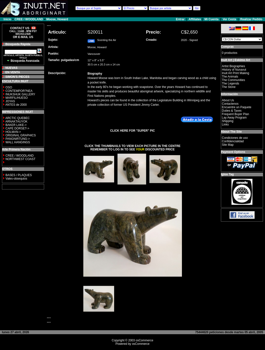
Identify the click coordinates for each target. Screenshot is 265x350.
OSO (8, 87)
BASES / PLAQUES (18, 175)
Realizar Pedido (251, 19)
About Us (228, 100)
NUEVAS (11, 68)
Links (225, 124)
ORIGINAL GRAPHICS (20, 135)
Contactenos (230, 103)
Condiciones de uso (235, 138)
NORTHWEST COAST (20, 159)
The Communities (233, 80)
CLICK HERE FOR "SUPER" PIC (132, 130)
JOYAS (10, 101)
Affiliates (195, 19)
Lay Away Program (234, 117)
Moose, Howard (57, 19)
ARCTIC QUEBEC (17, 118)
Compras (227, 46)
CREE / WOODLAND (29, 19)
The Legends (230, 83)
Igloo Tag (227, 174)
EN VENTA (12, 72)
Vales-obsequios (16, 178)
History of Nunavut (234, 69)
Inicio (7, 19)
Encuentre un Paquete (236, 107)
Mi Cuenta (211, 19)
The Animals (230, 76)
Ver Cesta (229, 19)
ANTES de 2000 (16, 104)
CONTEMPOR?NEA (18, 91)
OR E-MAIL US (23, 37)
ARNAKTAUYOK (16, 121)
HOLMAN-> (13, 132)
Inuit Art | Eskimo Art (235, 60)
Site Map (227, 144)
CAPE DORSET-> (17, 128)
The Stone (228, 87)
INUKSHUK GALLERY (20, 94)
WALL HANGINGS (17, 142)
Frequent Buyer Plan (235, 114)
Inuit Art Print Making (235, 73)
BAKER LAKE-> (16, 125)
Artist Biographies (233, 66)
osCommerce (144, 340)
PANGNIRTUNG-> (17, 139)
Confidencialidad (233, 141)
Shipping (227, 121)
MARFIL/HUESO (16, 98)
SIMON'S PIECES (17, 77)
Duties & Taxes (232, 110)
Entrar (181, 19)
